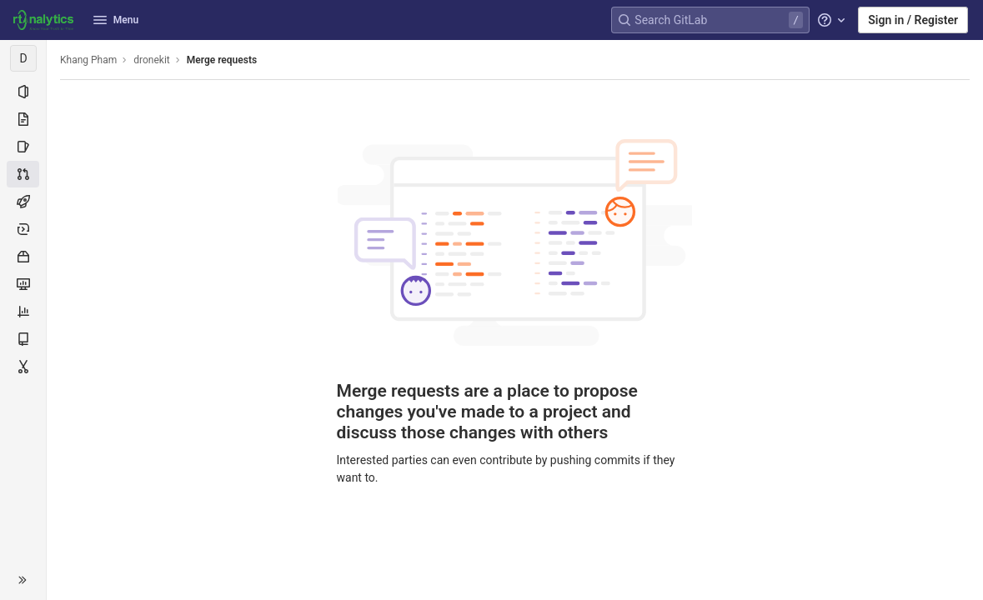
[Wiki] (23, 339)
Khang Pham (88, 60)
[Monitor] (23, 284)
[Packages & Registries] (23, 256)
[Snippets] (23, 366)
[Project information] (23, 91)
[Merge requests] (23, 174)
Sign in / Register (913, 20)
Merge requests (222, 60)
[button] (23, 580)
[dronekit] (23, 58)
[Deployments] (23, 229)
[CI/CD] (23, 201)
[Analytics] (23, 311)
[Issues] (23, 146)
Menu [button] (115, 20)
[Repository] (23, 119)
